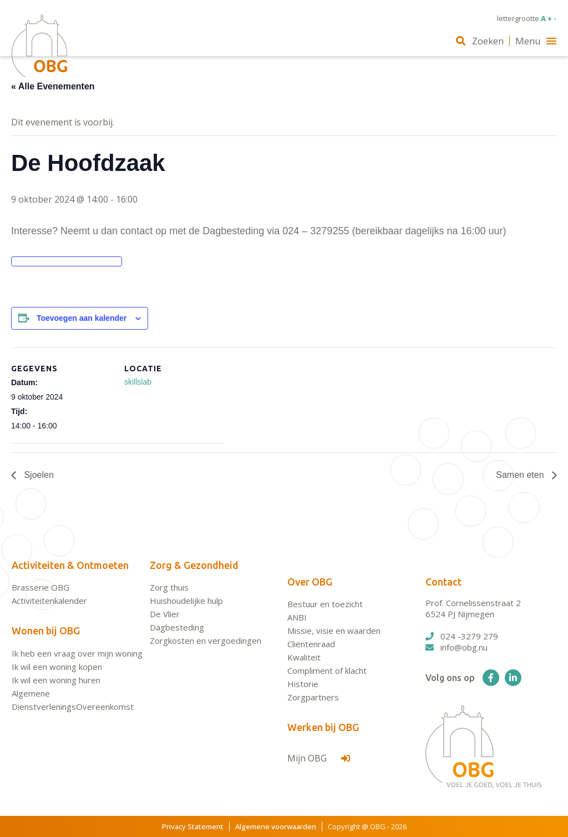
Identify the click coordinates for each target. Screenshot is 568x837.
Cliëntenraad (311, 643)
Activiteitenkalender (49, 600)
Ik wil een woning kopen (57, 666)
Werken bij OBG (323, 727)
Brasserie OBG (40, 587)
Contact (443, 581)
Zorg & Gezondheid (194, 565)
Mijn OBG (318, 758)
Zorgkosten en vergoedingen (205, 640)
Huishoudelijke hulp (186, 600)
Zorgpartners (313, 697)
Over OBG (309, 581)
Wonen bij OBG (46, 630)
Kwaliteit (304, 657)
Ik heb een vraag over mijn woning (77, 653)
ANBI (297, 617)
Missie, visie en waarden (334, 630)
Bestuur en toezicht (325, 603)
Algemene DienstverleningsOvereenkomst (73, 700)
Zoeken (480, 41)
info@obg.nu (456, 647)
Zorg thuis (169, 587)
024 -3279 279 (461, 636)
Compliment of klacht (327, 670)
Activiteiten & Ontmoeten (70, 565)
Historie (302, 683)
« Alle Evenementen (53, 86)
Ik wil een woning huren (56, 679)
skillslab (137, 381)
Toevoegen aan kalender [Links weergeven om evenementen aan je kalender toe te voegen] (81, 318)
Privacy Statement (193, 826)
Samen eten (521, 475)
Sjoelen (38, 475)
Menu (535, 41)
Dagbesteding (177, 627)
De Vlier (165, 613)
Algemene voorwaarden (275, 826)
